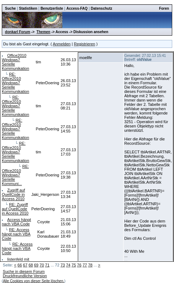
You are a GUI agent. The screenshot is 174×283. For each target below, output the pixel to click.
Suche (10, 8)
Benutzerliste (51, 8)
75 (74, 265)
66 (20, 265)
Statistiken (28, 8)
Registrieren (84, 44)
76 (79, 265)
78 (90, 265)
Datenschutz (101, 8)
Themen (43, 32)
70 (42, 265)
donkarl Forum (17, 32)
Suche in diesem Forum (24, 271)
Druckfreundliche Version (25, 276)
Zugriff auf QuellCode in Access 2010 (13, 194)
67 (25, 265)
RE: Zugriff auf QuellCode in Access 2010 (15, 208)
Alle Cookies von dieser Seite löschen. (33, 281)
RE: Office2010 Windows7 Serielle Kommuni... (15, 175)
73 (63, 265)
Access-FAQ (77, 8)
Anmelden (62, 44)
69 (36, 265)
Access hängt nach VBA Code (16, 221)
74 (68, 265)
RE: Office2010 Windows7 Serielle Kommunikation (15, 83)
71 (47, 265)
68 (30, 265)
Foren (164, 8)
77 (84, 265)
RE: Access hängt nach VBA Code (16, 234)
